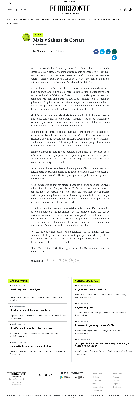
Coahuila (35, 20)
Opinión (81, 20)
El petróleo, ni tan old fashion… (91, 289)
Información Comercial (16, 379)
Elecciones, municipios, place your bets (30, 310)
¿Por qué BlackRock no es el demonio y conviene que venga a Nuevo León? (102, 344)
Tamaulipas (24, 20)
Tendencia (116, 20)
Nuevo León (12, 20)
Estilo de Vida (13, 24)
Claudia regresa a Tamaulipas (25, 289)
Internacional (58, 20)
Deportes (92, 20)
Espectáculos (104, 20)
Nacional (46, 20)
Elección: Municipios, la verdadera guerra (31, 328)
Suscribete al (16, 383)
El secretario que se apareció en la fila (94, 325)
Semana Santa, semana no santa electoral (31, 346)
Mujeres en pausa (84, 307)
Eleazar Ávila (43, 51)
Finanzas (72, 20)
